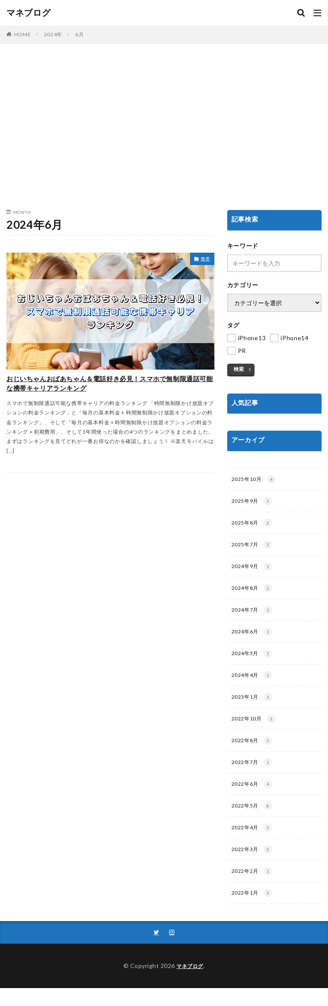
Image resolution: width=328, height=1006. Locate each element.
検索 (239, 369)
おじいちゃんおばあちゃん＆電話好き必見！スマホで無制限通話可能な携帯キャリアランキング (108, 396)
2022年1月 (254, 910)
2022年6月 (254, 797)
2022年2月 (254, 887)
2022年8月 (254, 751)
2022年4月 (254, 842)
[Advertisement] (164, 129)
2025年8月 (254, 525)
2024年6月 (254, 638)
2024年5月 (254, 661)
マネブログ (28, 13)
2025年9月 (254, 503)
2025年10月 (256, 480)
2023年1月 (254, 706)
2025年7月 (254, 548)
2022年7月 (254, 774)
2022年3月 (254, 864)
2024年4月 (254, 683)
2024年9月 (254, 570)
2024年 (53, 34)
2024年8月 (254, 593)
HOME (22, 34)
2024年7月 (254, 616)
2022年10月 (256, 729)
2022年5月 (254, 819)
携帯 (203, 260)
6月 (79, 34)
